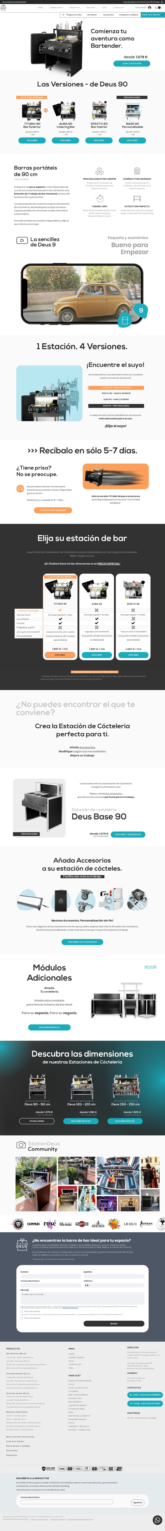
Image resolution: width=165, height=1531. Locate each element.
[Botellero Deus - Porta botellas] (31, 1429)
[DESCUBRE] (60, 655)
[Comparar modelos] (129, 15)
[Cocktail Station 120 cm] (31, 1373)
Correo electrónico (30, 1281)
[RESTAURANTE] (92, 1401)
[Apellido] (113, 1276)
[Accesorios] (108, 15)
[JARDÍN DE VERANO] (92, 1405)
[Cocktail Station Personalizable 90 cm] (31, 1407)
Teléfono (88, 1281)
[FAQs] (92, 1368)
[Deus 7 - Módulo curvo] (31, 1419)
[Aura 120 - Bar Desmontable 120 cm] (31, 1381)
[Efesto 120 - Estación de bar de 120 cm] (31, 1384)
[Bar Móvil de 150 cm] (31, 1353)
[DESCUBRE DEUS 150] (125, 1121)
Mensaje (25, 1290)
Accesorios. (87, 747)
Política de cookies (58, 1519)
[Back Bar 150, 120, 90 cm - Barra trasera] (31, 1422)
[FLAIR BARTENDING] (92, 1419)
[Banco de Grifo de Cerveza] (31, 1436)
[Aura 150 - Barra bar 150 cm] (31, 1361)
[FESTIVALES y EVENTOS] (92, 1415)
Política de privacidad (39, 1519)
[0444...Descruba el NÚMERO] (145, 1395)
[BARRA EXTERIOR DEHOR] (92, 1380)
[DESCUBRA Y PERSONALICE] (128, 835)
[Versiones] (91, 15)
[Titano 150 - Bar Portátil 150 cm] (31, 1357)
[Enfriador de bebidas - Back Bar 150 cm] (31, 1426)
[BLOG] (92, 1361)
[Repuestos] (31, 1455)
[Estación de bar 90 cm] (31, 1393)
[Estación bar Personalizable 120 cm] (31, 1388)
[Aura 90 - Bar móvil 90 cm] (31, 1400)
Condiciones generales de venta (80, 1519)
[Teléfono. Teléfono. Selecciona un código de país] (87, 1285)
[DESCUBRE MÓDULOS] (49, 1027)
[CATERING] (92, 1391)
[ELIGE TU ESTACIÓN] (153, 15)
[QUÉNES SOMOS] (92, 1357)
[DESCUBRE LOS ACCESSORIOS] (82, 942)
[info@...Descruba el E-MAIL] (145, 1404)
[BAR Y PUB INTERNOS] (92, 1394)
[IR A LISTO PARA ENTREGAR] (53, 510)
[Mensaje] (82, 1298)
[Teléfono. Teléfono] (116, 1285)
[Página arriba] (72, 15)
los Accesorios (114, 793)
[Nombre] (50, 1276)
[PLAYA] (92, 1422)
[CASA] (92, 1412)
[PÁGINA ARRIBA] (37, 1121)
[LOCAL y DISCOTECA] (92, 1387)
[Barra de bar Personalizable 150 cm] (31, 1368)
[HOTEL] (92, 1384)
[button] (74, 8)
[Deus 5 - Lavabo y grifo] (31, 1415)
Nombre (25, 1272)
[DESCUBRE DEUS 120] (81, 1121)
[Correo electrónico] (50, 1285)
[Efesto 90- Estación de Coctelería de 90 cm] (31, 1403)
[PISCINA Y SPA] (92, 1398)
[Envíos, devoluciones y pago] (144, 1418)
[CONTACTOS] (92, 1364)
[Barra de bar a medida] (31, 1446)
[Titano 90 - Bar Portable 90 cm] (31, 1396)
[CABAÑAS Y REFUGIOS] (92, 1426)
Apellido (88, 1272)
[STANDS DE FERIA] (92, 1408)
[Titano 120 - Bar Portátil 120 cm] (31, 1377)
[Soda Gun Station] (31, 1441)
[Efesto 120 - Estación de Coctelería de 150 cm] (31, 1364)
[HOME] (92, 1354)
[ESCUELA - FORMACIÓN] (92, 1429)
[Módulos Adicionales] (31, 1412)
